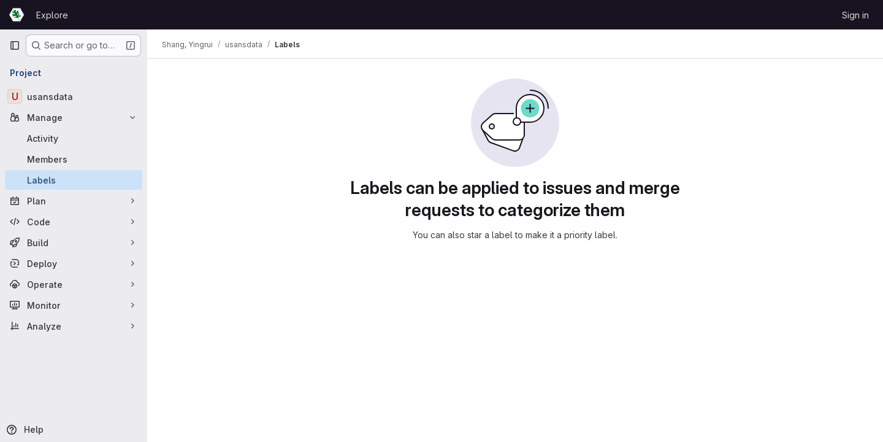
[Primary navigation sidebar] (15, 45)
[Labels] (73, 180)
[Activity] (73, 138)
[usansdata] (73, 96)
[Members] (73, 159)
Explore (52, 15)
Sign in (855, 15)
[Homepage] (16, 15)
